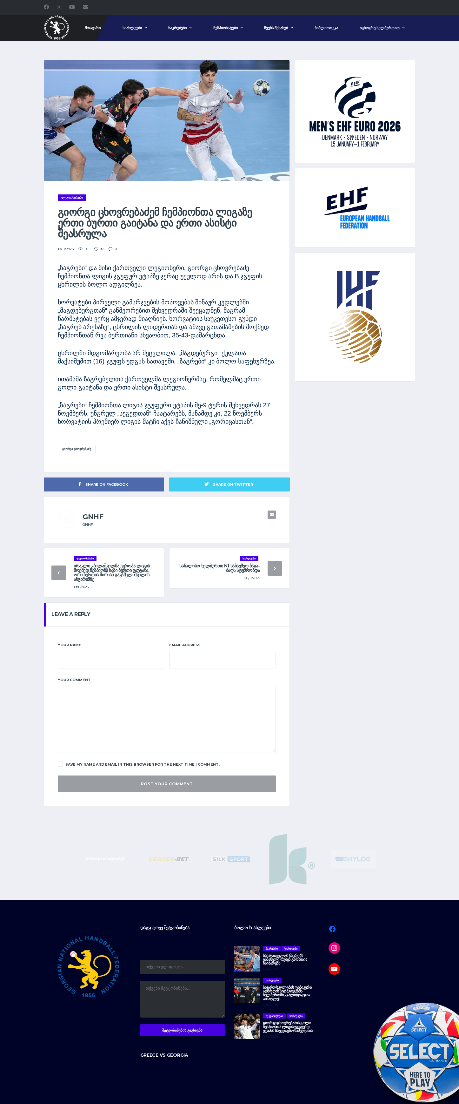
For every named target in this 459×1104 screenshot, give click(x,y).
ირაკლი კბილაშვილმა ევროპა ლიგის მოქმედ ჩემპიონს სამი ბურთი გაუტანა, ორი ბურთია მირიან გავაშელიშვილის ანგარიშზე (112, 572)
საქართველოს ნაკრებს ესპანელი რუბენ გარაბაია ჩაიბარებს (285, 959)
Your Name (69, 645)
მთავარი (93, 27)
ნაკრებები (177, 27)
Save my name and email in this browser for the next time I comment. (139, 764)
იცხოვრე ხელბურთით (380, 27)
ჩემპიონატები (225, 27)
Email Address (185, 645)
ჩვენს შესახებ (276, 27)
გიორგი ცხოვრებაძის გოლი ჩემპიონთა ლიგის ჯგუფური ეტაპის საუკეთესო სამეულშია (288, 1026)
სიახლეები (132, 27)
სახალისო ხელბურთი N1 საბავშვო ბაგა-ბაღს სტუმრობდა (219, 568)
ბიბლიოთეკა (326, 27)
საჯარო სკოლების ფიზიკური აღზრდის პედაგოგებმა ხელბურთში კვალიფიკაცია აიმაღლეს (287, 993)
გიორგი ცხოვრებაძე (76, 448)
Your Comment (74, 680)
